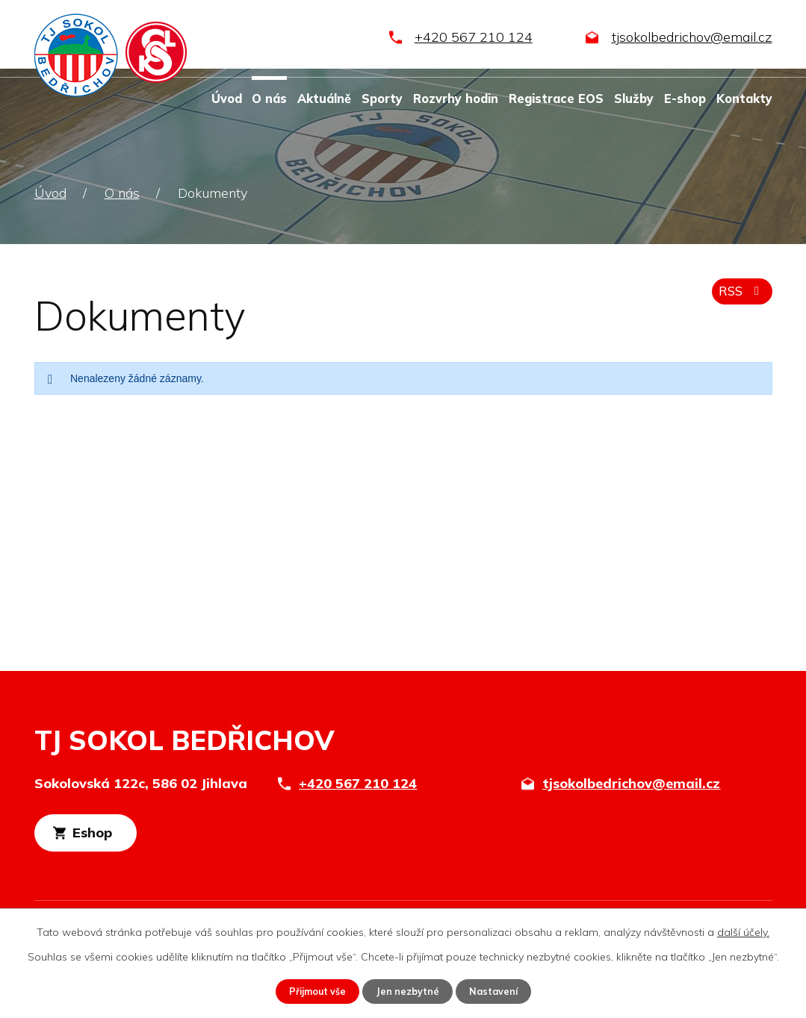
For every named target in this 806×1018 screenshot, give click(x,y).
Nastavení (500, 990)
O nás (269, 98)
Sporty (382, 98)
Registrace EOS (556, 98)
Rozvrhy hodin (455, 98)
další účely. (743, 930)
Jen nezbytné (409, 990)
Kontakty (744, 98)
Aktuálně (324, 98)
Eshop (118, 837)
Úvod (226, 98)
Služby (634, 98)
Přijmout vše (311, 990)
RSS (738, 298)
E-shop (685, 98)
